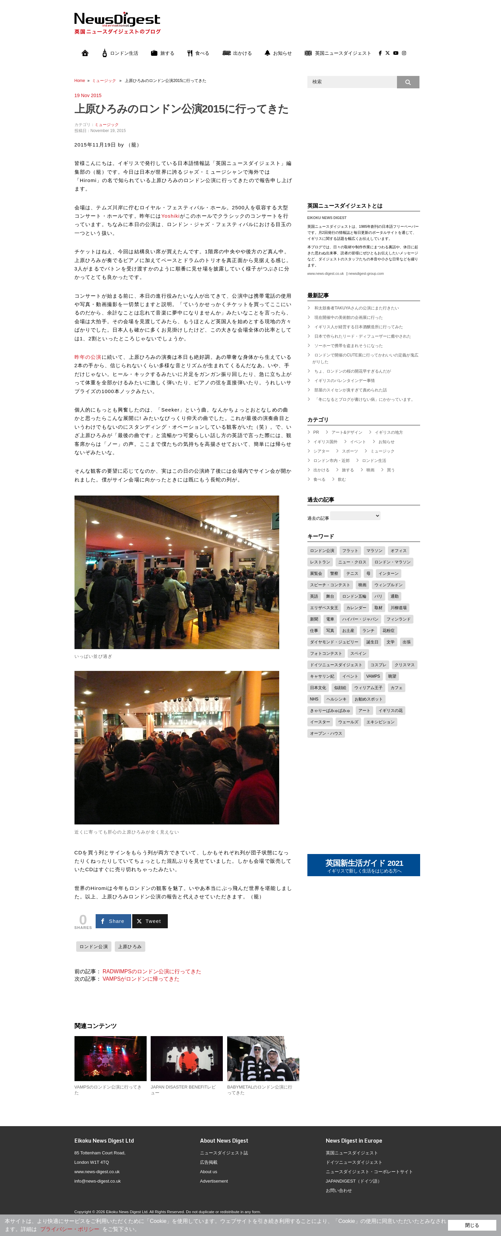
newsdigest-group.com (366, 273)
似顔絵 (340, 687)
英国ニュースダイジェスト (338, 53)
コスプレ (378, 665)
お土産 (348, 630)
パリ (378, 596)
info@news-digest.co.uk (97, 1181)
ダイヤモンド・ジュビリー (334, 642)
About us (208, 1171)
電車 (330, 619)
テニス (352, 573)
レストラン (320, 562)
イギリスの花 (391, 710)
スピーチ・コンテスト (330, 585)
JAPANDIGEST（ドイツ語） (354, 1181)
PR (316, 432)
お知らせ (278, 53)
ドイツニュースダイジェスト (336, 665)
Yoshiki (170, 216)
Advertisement (214, 1181)
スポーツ (350, 451)
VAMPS (373, 676)
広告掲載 (208, 1162)
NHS (314, 699)
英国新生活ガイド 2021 (364, 866)
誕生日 (372, 642)
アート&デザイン (347, 432)
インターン (389, 573)
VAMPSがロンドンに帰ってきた (141, 979)
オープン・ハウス (326, 733)
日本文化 (318, 687)
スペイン (358, 653)
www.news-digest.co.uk (325, 273)
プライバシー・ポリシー (69, 1229)
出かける (237, 53)
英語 (314, 596)
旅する (162, 53)
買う (391, 470)
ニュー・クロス (352, 562)
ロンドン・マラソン (392, 562)
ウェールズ (348, 722)
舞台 (330, 596)
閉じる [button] (472, 1225)
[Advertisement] (298, 28)
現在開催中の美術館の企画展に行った (348, 317)
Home (79, 80)
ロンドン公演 (94, 946)
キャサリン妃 (322, 676)
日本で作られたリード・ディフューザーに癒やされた (362, 336)
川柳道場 (399, 607)
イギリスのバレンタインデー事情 (344, 380)
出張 (407, 642)
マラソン (374, 550)
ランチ (368, 630)
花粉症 (389, 630)
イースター (320, 722)
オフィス (399, 550)
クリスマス (405, 665)
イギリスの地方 (389, 432)
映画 (370, 470)
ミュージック (104, 80)
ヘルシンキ (337, 699)
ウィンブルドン (388, 585)
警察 (334, 573)
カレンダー (356, 607)
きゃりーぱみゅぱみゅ (330, 710)
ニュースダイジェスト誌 (224, 1152)
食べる (198, 53)
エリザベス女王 (324, 607)
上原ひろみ (130, 946)
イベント (358, 441)
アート (364, 710)
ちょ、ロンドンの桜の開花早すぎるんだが (352, 371)
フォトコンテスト (326, 653)
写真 (330, 630)
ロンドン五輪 (354, 596)
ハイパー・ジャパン (360, 619)
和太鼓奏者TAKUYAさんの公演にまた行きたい (356, 308)
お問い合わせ (339, 1190)
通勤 (395, 596)
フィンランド (399, 619)
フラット (350, 550)
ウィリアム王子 (368, 687)
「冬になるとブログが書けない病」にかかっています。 (364, 399)
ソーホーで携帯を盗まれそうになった (348, 345)
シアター (321, 451)
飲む (342, 479)
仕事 (314, 630)
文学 (391, 642)
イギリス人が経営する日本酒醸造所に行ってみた (358, 327)
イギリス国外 (325, 441)
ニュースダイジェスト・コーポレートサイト (369, 1171)
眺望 (392, 676)
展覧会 (316, 573)
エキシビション (380, 722)
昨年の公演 (88, 357)
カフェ (397, 687)
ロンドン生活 (120, 53)
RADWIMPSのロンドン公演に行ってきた (152, 971)
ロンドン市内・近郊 (331, 460)
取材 (378, 607)
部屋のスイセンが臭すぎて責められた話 (350, 390)
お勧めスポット (369, 699)
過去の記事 (318, 518)
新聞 (314, 619)
